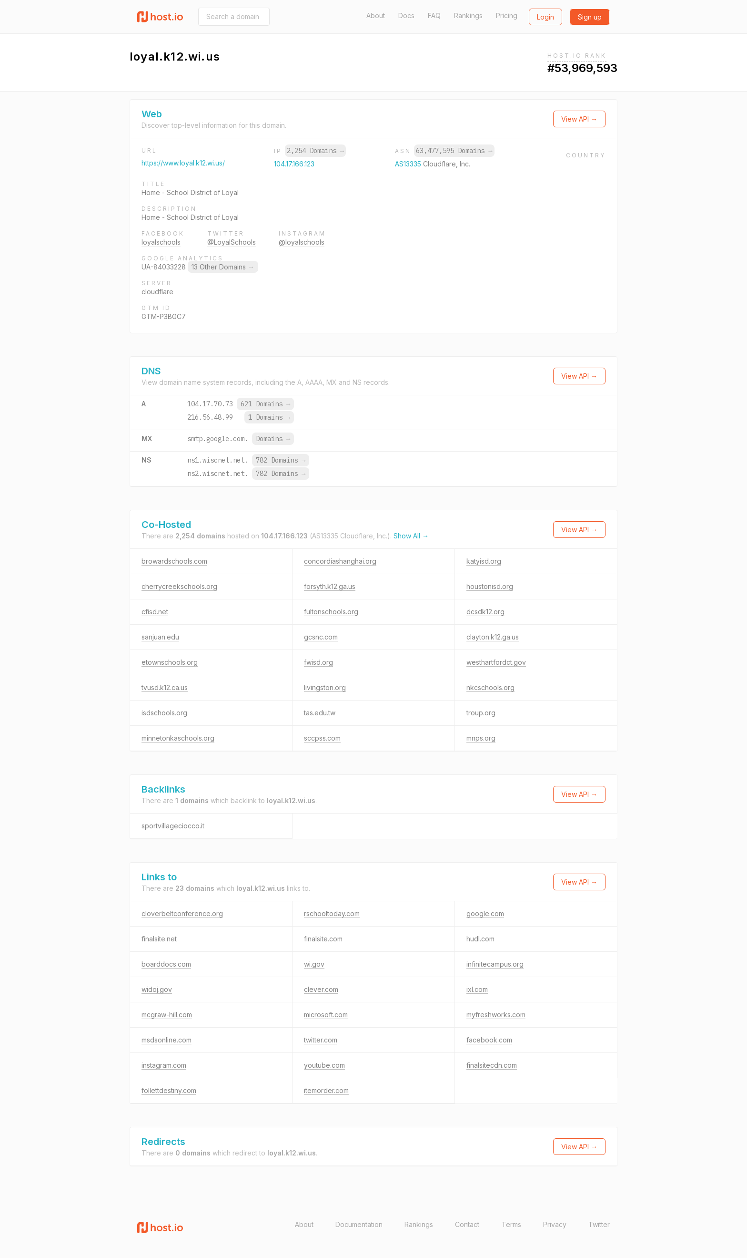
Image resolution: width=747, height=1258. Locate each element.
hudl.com (480, 939)
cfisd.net (154, 612)
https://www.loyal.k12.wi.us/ (183, 163)
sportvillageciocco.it (172, 826)
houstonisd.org (489, 586)
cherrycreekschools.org (179, 586)
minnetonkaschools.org (177, 738)
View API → (579, 119)
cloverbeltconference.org (182, 913)
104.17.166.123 (294, 164)
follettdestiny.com (168, 1090)
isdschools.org (164, 713)
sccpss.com (322, 738)
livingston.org (325, 687)
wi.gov (314, 964)
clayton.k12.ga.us (492, 637)
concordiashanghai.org (340, 561)
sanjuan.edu (160, 637)
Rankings (468, 15)
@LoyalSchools (231, 242)
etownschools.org (169, 662)
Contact (467, 1224)
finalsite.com (323, 939)
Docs (406, 15)
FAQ (434, 15)
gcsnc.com (321, 637)
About (375, 15)
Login (545, 17)
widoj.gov (156, 989)
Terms (511, 1224)
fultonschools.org (331, 612)
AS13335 (409, 164)
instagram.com (163, 1065)
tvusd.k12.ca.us (164, 687)
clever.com (321, 989)
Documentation (359, 1224)
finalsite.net (159, 939)
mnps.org (480, 738)
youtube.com (324, 1065)
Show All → (411, 536)
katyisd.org (483, 561)
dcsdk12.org (485, 612)
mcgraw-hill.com (166, 1015)
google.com (485, 913)
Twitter (599, 1224)
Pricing (506, 15)
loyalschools (161, 242)
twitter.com (320, 1040)
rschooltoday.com (332, 913)
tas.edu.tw (319, 713)
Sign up (590, 17)
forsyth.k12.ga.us (329, 586)
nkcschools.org (490, 687)
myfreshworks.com (495, 1015)
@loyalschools (301, 242)
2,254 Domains (315, 150)
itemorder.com (326, 1090)
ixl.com (477, 989)
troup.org (480, 713)
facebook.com (489, 1040)
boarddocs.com (166, 964)
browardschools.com (174, 561)
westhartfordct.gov (496, 662)
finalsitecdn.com (491, 1065)
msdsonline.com (166, 1040)
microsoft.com (326, 1015)
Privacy (554, 1224)
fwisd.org (318, 662)
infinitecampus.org (495, 964)
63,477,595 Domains (454, 150)
